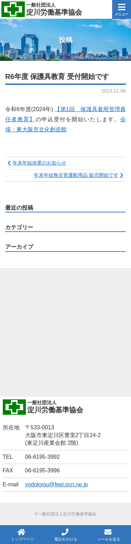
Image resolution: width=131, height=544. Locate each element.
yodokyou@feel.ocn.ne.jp (56, 484)
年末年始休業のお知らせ (39, 163)
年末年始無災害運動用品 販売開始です (76, 175)
